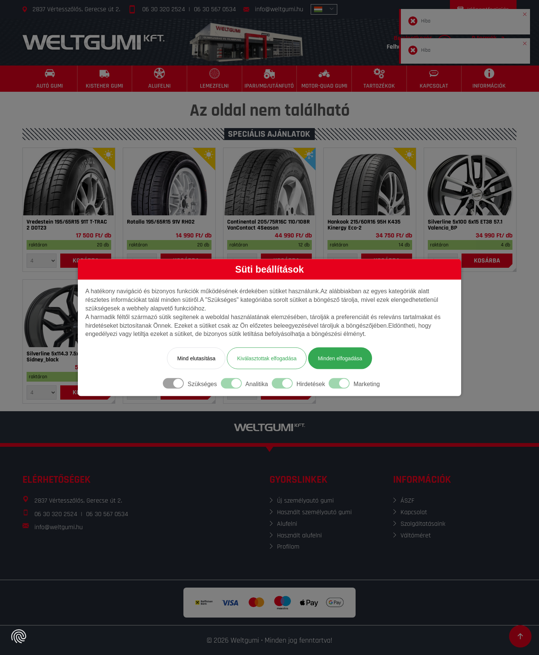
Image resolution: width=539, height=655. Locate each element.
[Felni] (470, 181)
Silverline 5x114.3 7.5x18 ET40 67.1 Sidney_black (67, 357)
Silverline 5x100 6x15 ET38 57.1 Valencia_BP (465, 225)
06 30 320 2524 (163, 9)
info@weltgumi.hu (279, 9)
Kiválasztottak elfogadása (266, 358)
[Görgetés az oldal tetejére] (520, 636)
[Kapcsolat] (434, 79)
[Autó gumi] (49, 79)
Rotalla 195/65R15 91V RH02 (161, 222)
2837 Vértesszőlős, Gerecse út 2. (76, 9)
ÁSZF (407, 500)
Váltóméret (416, 535)
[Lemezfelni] (214, 79)
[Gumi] (69, 181)
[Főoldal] (93, 42)
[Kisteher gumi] (105, 79)
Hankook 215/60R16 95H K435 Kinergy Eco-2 (364, 225)
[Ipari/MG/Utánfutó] (269, 79)
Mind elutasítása (196, 358)
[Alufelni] (159, 79)
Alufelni (287, 523)
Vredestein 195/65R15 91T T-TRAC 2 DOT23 (67, 225)
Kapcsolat (414, 512)
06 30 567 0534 (215, 9)
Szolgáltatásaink (423, 523)
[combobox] (324, 9)
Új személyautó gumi (305, 500)
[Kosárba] (487, 261)
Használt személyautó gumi (314, 512)
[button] (525, 12)
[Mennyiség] (42, 261)
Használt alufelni (299, 535)
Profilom (288, 546)
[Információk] (489, 79)
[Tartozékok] (379, 79)
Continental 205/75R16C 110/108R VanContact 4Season (268, 225)
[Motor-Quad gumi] (324, 79)
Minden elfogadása (340, 358)
